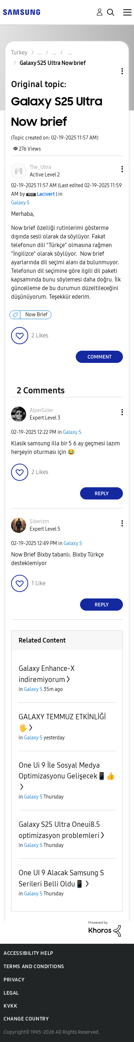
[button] (110, 169)
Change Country (26, 1019)
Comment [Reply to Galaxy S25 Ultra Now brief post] (99, 357)
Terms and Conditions (34, 966)
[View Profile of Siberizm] (39, 521)
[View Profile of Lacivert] (46, 194)
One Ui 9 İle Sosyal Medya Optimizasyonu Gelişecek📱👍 (67, 770)
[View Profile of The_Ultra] (40, 167)
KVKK (10, 1006)
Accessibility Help (28, 953)
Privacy (14, 980)
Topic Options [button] (110, 71)
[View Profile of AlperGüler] (41, 410)
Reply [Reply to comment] (102, 494)
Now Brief (36, 315)
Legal (11, 993)
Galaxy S (20, 203)
